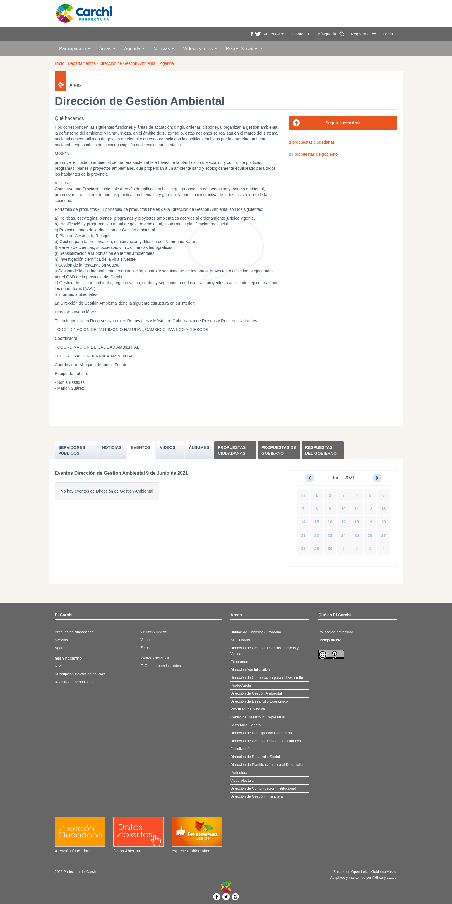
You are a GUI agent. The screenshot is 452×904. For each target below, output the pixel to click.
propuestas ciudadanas (312, 142)
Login (388, 34)
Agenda (134, 48)
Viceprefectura (242, 781)
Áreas (107, 48)
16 (330, 522)
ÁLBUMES (199, 447)
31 (303, 495)
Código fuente (329, 640)
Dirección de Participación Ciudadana (261, 733)
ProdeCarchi (240, 685)
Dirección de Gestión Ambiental (127, 63)
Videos (145, 640)
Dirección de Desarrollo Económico (259, 701)
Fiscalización (240, 749)
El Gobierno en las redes (160, 666)
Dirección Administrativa (250, 670)
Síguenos (273, 34)
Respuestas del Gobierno (321, 450)
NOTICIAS (111, 447)
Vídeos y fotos (200, 48)
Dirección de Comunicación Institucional (263, 788)
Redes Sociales (244, 48)
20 (383, 522)
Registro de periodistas (74, 682)
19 (370, 522)
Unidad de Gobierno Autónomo (255, 632)
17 (343, 522)
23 (330, 535)
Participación (74, 48)
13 (383, 508)
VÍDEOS (167, 447)
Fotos (145, 648)
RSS (58, 666)
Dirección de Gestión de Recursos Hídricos (265, 741)
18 (357, 522)
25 (357, 535)
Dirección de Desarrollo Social (255, 757)
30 (330, 548)
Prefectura (238, 773)
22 (316, 535)
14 (303, 522)
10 (343, 508)
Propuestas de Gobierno (278, 450)
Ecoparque (239, 662)
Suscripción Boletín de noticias (80, 674)
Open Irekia (360, 872)
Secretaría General (245, 725)
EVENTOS (140, 447)
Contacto (300, 34)
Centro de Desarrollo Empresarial (257, 717)
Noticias (163, 48)
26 (370, 535)
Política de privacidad (335, 632)
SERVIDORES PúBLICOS (71, 450)
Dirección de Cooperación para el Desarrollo (266, 678)
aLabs (391, 878)
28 (303, 548)
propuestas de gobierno (313, 154)
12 (370, 508)
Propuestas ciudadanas (232, 450)
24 (343, 535)
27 (383, 535)
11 (357, 508)
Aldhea (377, 878)
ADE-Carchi (240, 640)
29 (316, 548)
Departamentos (82, 63)
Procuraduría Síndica (247, 709)
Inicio (59, 63)
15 (316, 522)
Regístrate (360, 34)
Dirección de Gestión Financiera (256, 796)
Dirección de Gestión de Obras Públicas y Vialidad (264, 651)
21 (303, 535)
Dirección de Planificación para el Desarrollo (266, 765)
